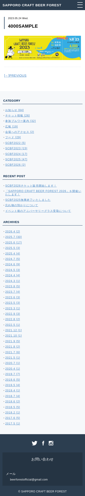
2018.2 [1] (12, 412)
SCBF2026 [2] (15, 164)
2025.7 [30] (13, 237)
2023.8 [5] (12, 286)
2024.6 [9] (12, 264)
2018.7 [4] (12, 396)
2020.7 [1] (12, 363)
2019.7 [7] (12, 374)
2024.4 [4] (12, 275)
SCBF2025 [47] (16, 159)
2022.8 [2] (12, 319)
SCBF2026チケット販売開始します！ (31, 185)
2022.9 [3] (12, 313)
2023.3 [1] (12, 308)
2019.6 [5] (12, 379)
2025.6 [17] (13, 242)
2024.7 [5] (12, 259)
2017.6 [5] (12, 418)
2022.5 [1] (12, 324)
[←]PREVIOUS (15, 75)
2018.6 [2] (12, 401)
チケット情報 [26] (17, 115)
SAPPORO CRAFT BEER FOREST (31, 5)
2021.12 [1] (13, 330)
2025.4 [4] (12, 253)
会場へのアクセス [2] (19, 132)
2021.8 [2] (12, 346)
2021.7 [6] (12, 352)
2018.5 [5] (12, 407)
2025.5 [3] (12, 248)
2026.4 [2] (12, 231)
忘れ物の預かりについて (21, 205)
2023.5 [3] (12, 302)
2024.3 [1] (12, 281)
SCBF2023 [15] (16, 148)
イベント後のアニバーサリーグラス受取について (38, 210)
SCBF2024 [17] (16, 154)
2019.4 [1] (12, 390)
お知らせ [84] (14, 110)
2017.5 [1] (12, 423)
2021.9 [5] (12, 341)
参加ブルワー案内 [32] (20, 121)
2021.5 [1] (12, 357)
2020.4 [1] (12, 368)
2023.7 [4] (12, 291)
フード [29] (13, 137)
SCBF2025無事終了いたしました (28, 199)
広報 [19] (11, 126)
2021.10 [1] (13, 335)
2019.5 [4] (12, 385)
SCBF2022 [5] (15, 143)
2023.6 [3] (12, 297)
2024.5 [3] (12, 270)
